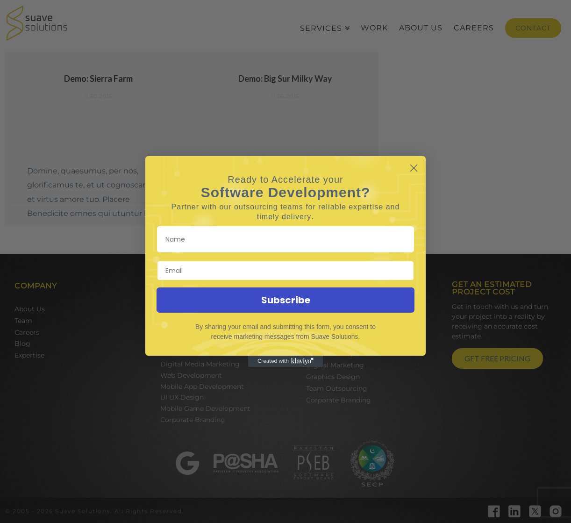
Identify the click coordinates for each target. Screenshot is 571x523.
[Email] (285, 270)
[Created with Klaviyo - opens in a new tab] (285, 361)
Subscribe (285, 300)
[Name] (285, 239)
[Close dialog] (414, 168)
